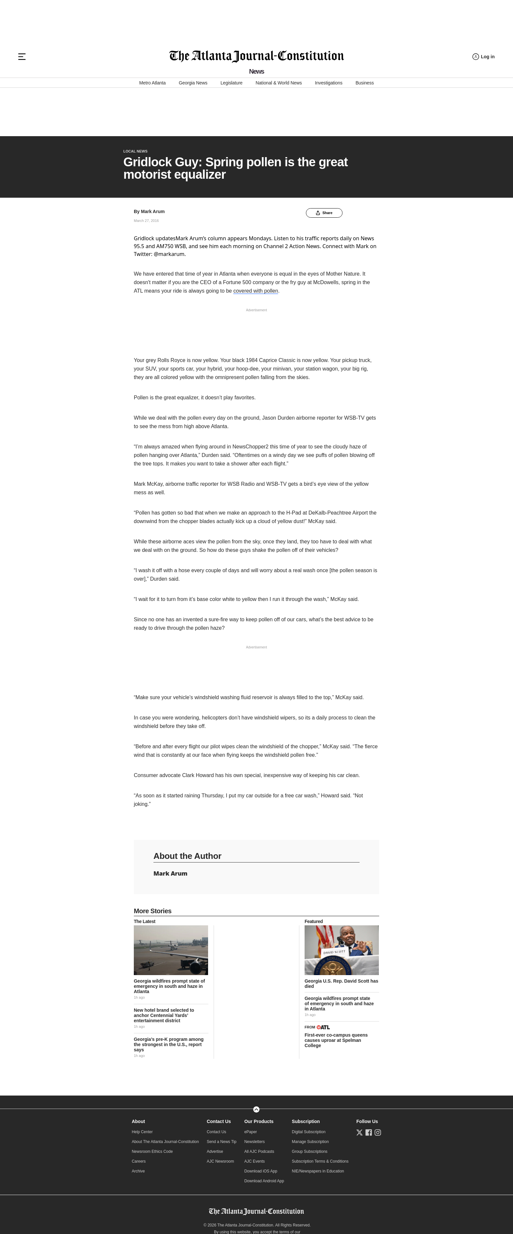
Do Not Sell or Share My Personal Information (256, 1190)
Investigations (329, 83)
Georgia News (193, 83)
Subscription (306, 1073)
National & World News (279, 83)
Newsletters (254, 1093)
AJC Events (254, 1113)
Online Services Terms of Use (162, 1190)
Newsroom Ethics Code (152, 1103)
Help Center (142, 1083)
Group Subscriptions (309, 1103)
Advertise (215, 1103)
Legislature (231, 83)
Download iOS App (260, 1122)
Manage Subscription (310, 1093)
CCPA (371, 1190)
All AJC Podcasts (259, 1103)
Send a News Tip (222, 1093)
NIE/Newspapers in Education (318, 1122)
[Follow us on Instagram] (378, 1084)
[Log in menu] (483, 56)
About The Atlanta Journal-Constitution (165, 1093)
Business (365, 83)
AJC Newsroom (220, 1113)
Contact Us (219, 1073)
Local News (135, 103)
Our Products (259, 1073)
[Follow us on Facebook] (368, 1084)
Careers (139, 1113)
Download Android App (264, 1132)
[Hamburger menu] (22, 56)
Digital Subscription (309, 1083)
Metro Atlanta (152, 83)
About (138, 1073)
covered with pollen (255, 242)
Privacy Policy (202, 1190)
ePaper (250, 1083)
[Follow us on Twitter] (359, 1084)
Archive (138, 1122)
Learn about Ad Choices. (257, 1197)
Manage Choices (257, 1210)
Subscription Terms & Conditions (320, 1113)
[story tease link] (171, 902)
